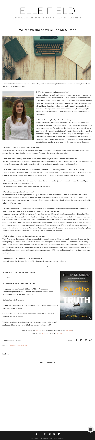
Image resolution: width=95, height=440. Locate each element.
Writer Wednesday (18, 345)
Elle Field (47, 10)
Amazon (69, 330)
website (60, 333)
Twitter (38, 330)
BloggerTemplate (58, 438)
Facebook (44, 333)
